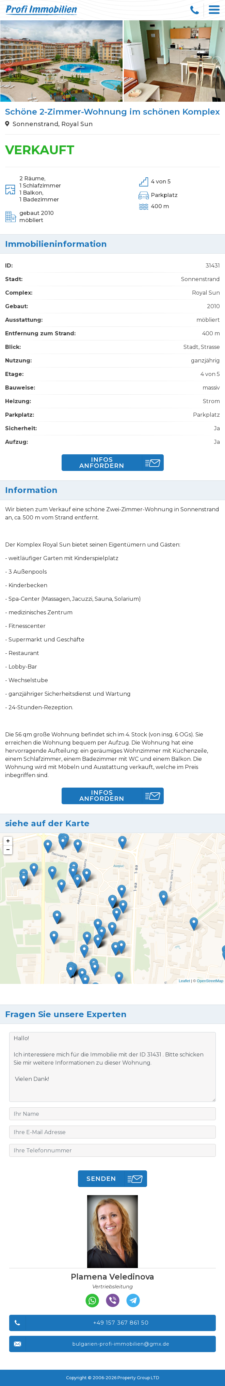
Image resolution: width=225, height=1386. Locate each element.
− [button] (8, 850)
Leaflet (184, 981)
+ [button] (8, 841)
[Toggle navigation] (214, 10)
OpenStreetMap (210, 981)
